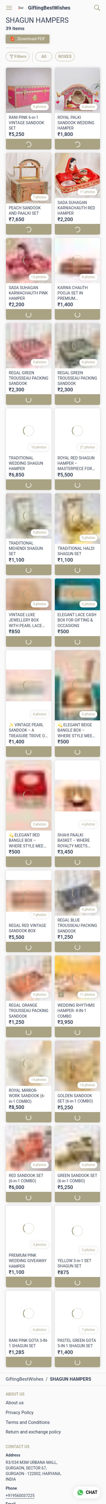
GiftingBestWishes (49, 8)
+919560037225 (20, 1495)
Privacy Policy (20, 1412)
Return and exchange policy (33, 1432)
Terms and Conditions (28, 1422)
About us (15, 1402)
